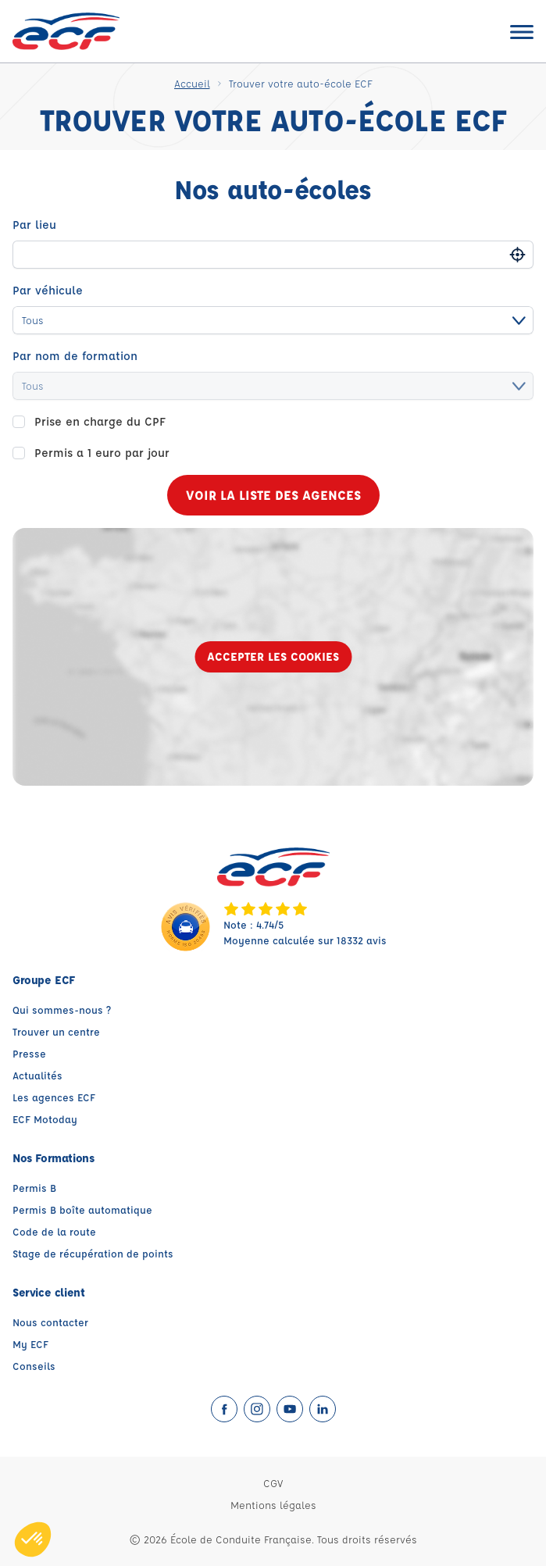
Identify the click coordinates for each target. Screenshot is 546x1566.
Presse (29, 1053)
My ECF (30, 1343)
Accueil (192, 83)
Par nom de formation (74, 355)
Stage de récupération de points (92, 1253)
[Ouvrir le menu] (522, 31)
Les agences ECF (53, 1097)
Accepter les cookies (273, 656)
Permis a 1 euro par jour (102, 452)
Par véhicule (47, 290)
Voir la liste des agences (273, 495)
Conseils (33, 1365)
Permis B (34, 1187)
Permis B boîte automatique (82, 1209)
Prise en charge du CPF (100, 421)
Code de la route (54, 1231)
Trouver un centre (56, 1031)
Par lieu (34, 224)
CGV (273, 1482)
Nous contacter (50, 1322)
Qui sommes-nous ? (61, 1009)
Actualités (37, 1075)
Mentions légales (273, 1504)
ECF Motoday (44, 1118)
